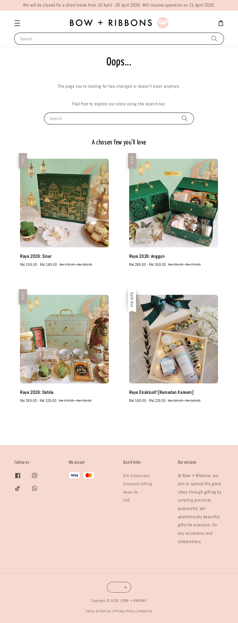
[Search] (214, 38)
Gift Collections (136, 475)
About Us (130, 492)
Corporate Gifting (137, 483)
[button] (17, 23)
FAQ (126, 500)
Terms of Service (98, 611)
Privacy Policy (124, 611)
